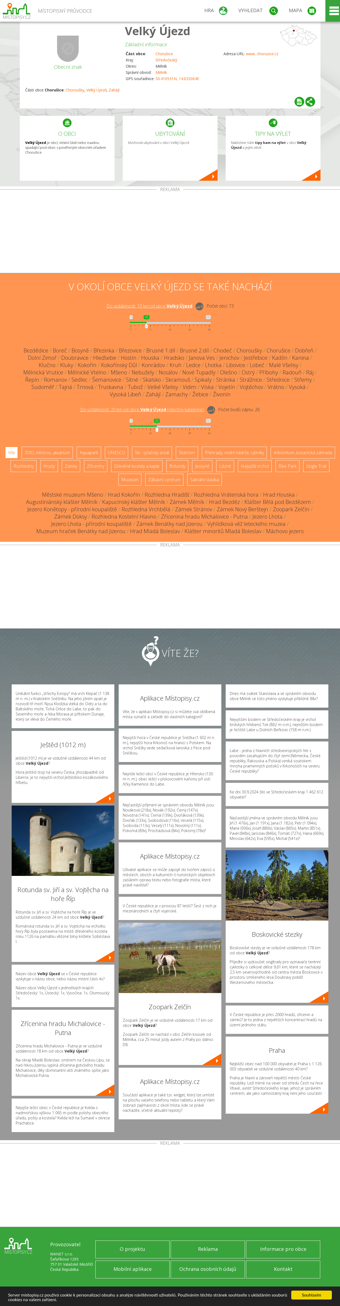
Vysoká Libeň (125, 394)
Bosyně (80, 350)
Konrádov (153, 365)
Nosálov (168, 372)
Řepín (32, 379)
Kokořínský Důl (119, 365)
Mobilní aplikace (133, 1269)
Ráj (309, 372)
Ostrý (248, 372)
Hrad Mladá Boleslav (155, 531)
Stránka (225, 379)
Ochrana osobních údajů (207, 1269)
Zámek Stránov (193, 509)
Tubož (135, 387)
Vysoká (297, 387)
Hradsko (174, 357)
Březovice (130, 350)
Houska (150, 357)
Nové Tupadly (198, 372)
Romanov (55, 379)
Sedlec (80, 379)
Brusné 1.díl (160, 350)
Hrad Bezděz (224, 502)
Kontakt (283, 1269)
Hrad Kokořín (124, 494)
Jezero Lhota (267, 516)
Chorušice (164, 53)
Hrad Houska (279, 494)
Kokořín (87, 365)
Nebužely (143, 372)
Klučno (47, 365)
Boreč (60, 350)
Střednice (278, 379)
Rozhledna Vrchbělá (146, 509)
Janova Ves (202, 357)
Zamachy (176, 394)
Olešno (228, 372)
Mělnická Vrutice (43, 372)
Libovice (235, 365)
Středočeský (166, 59)
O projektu (132, 1249)
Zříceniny (95, 466)
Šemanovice (106, 379)
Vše (11, 453)
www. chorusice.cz (262, 53)
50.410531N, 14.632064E (177, 78)
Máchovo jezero (285, 531)
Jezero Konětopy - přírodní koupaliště (72, 509)
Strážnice (251, 379)
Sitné (132, 379)
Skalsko (152, 379)
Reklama (208, 1249)
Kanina (300, 357)
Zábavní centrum (164, 480)
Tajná (65, 387)
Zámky (71, 466)
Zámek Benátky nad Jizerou (169, 523)
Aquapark (89, 453)
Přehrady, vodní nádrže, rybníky (234, 453)
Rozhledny (24, 466)
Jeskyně (202, 466)
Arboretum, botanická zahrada (303, 453)
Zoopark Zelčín (291, 509)
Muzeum (129, 480)
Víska (207, 387)
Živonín (222, 394)
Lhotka (213, 365)
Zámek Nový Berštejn (242, 509)
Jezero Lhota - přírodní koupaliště (91, 523)
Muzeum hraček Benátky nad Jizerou (80, 531)
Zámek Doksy (70, 516)
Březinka (103, 350)
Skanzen (187, 453)
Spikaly (203, 379)
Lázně (225, 466)
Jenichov (229, 357)
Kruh (176, 365)
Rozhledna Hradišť (167, 494)
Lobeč (257, 365)
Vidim (189, 387)
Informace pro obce (283, 1249)
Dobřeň (304, 350)
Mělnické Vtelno (87, 372)
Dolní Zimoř (42, 357)
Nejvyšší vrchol (255, 466)
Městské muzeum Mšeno (72, 494)
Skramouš (178, 379)
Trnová (85, 387)
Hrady (49, 466)
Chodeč (222, 350)
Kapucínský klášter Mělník (133, 502)
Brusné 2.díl (194, 350)
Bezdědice (36, 350)
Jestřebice (255, 357)
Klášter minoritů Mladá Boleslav (222, 531)
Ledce (193, 365)
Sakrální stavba (204, 480)
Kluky (66, 365)
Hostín (129, 357)
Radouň (292, 372)
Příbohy (268, 372)
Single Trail (316, 466)
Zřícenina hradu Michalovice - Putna (204, 516)
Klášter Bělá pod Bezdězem (277, 502)
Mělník (161, 72)
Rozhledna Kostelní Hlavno (124, 516)
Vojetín (226, 387)
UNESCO (116, 453)
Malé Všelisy (283, 365)
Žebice (200, 394)
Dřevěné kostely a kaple (137, 466)
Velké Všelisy (162, 387)
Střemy (303, 379)
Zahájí (114, 90)
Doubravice (75, 357)
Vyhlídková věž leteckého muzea (246, 523)
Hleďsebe (104, 357)
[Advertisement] (170, 232)
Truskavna (110, 387)
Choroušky (75, 90)
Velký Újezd (157, 30)
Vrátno (276, 387)
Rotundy (177, 466)
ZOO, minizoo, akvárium (47, 453)
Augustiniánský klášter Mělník (62, 502)
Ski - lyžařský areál (152, 453)
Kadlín (279, 357)
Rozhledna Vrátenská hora (226, 494)
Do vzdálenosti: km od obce (149, 306)
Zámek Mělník (187, 502)
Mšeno (119, 372)
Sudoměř (42, 387)
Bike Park (287, 466)
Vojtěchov (251, 387)
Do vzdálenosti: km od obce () (142, 410)
